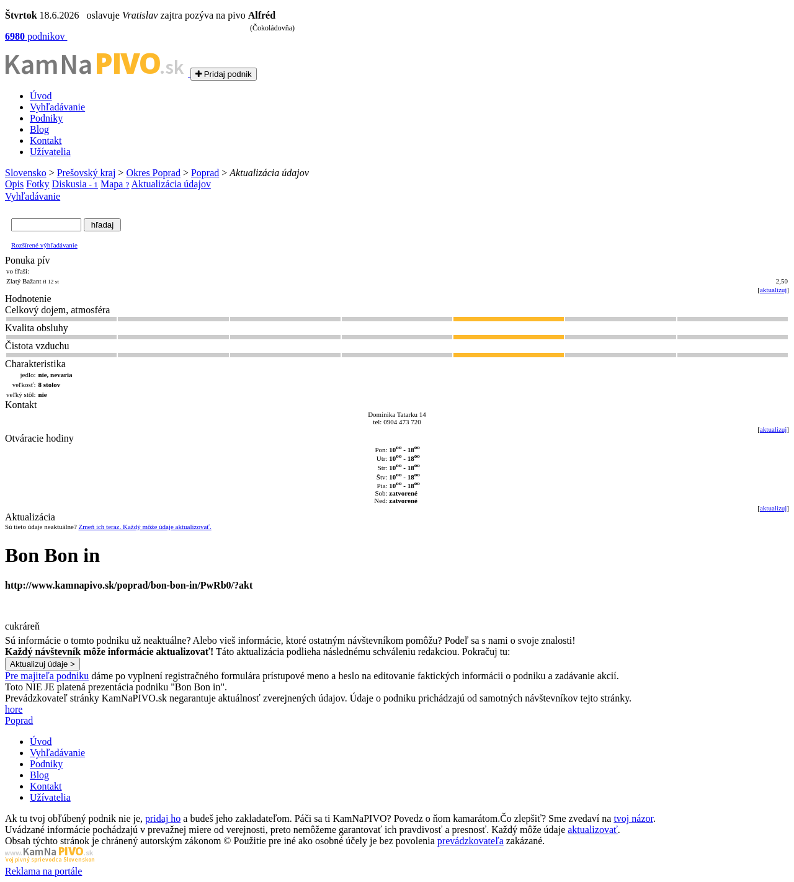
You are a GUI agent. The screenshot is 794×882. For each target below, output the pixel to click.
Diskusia (75, 184)
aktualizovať (593, 829)
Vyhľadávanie (57, 107)
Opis (14, 184)
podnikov (36, 36)
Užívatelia (50, 151)
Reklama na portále (43, 871)
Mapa (114, 184)
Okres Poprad (153, 172)
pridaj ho (163, 818)
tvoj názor (633, 818)
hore (13, 709)
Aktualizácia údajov (171, 184)
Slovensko (26, 172)
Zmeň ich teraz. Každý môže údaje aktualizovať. (145, 526)
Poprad (205, 172)
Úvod (41, 96)
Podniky (46, 118)
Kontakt (46, 140)
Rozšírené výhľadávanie (44, 245)
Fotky (37, 184)
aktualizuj (773, 289)
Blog (39, 129)
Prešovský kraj (86, 172)
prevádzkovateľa (470, 840)
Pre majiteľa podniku (47, 675)
